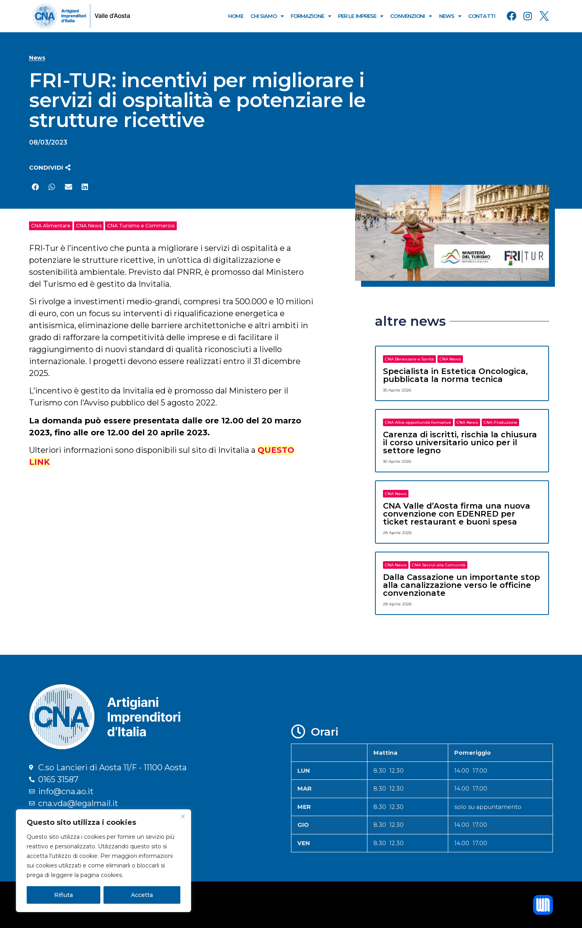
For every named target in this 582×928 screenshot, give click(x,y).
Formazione (311, 16)
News (450, 16)
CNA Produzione (500, 422)
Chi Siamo (266, 16)
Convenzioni (411, 16)
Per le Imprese (360, 16)
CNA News (89, 226)
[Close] (182, 816)
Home (235, 16)
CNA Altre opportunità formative (418, 422)
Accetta (142, 895)
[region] (103, 860)
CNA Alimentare (50, 226)
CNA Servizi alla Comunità (438, 565)
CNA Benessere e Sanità (409, 359)
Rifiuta (63, 895)
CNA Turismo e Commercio (141, 226)
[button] (49, 167)
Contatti (481, 16)
